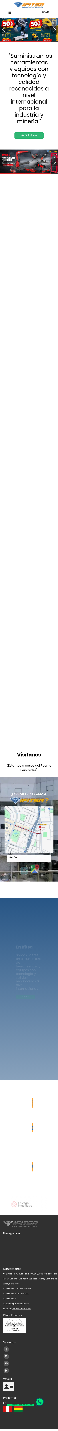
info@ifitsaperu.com (21, 1308)
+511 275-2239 (22, 1293)
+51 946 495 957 (23, 1288)
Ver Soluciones (29, 135)
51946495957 (23, 1303)
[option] (29, 29)
